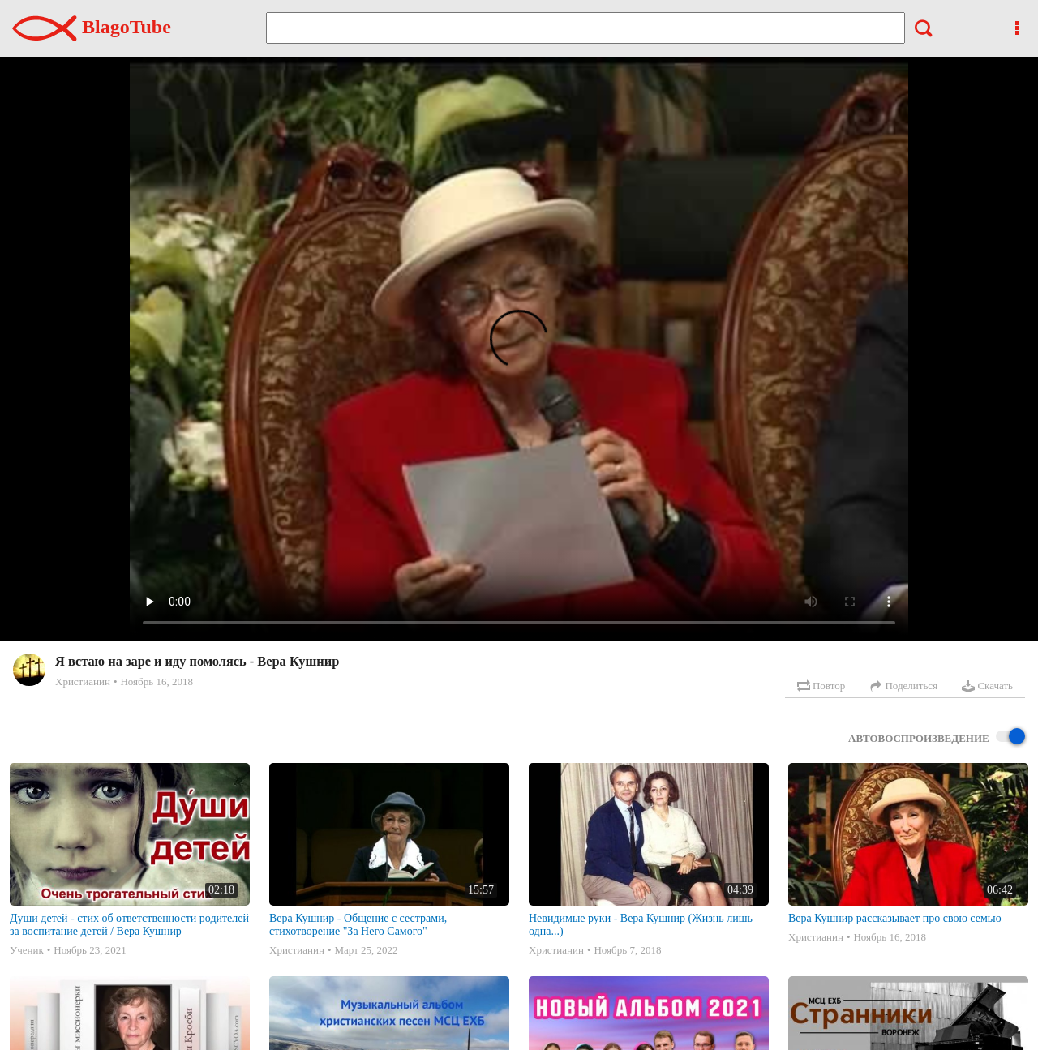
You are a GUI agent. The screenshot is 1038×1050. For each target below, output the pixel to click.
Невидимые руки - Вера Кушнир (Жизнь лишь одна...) (641, 924)
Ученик (27, 950)
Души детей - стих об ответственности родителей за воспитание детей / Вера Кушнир (129, 924)
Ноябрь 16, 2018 (156, 681)
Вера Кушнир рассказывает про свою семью (895, 918)
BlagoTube (91, 26)
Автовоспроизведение (936, 737)
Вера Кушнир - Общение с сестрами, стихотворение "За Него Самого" (358, 924)
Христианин (82, 681)
